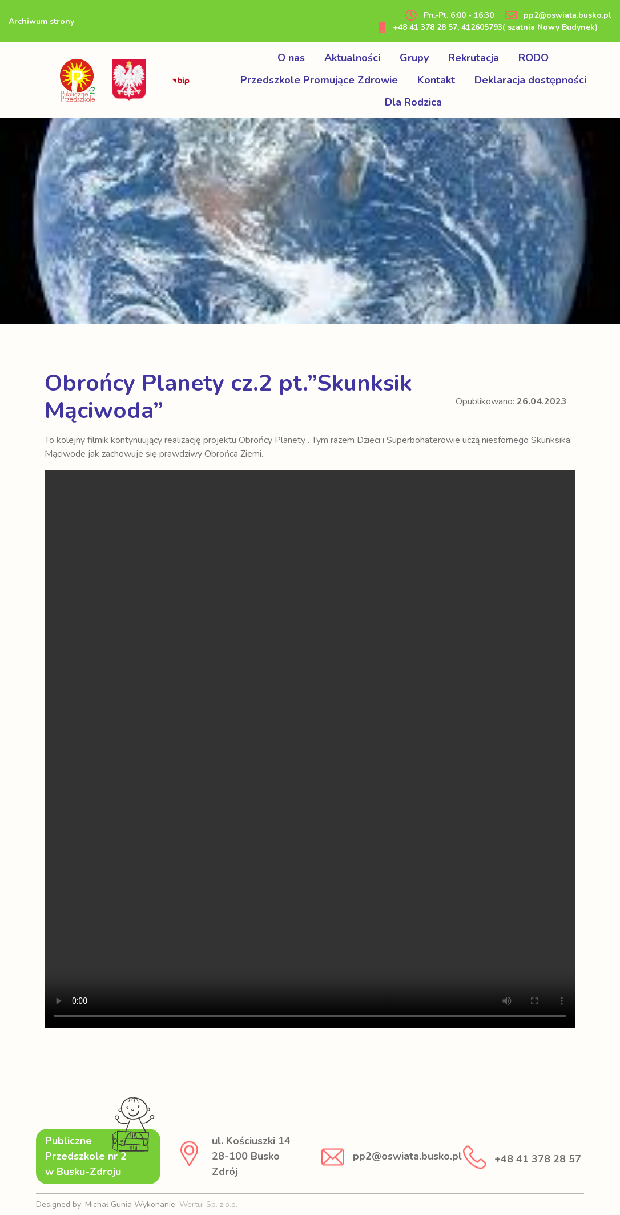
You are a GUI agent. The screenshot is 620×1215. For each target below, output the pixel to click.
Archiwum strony (41, 21)
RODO (533, 58)
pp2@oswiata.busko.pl (558, 15)
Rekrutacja (473, 58)
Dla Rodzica (413, 102)
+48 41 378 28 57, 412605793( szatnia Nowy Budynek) (488, 27)
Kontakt (436, 80)
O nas (291, 58)
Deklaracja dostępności (530, 80)
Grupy (414, 58)
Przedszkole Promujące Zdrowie (319, 80)
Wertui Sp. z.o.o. (208, 1204)
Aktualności (352, 58)
